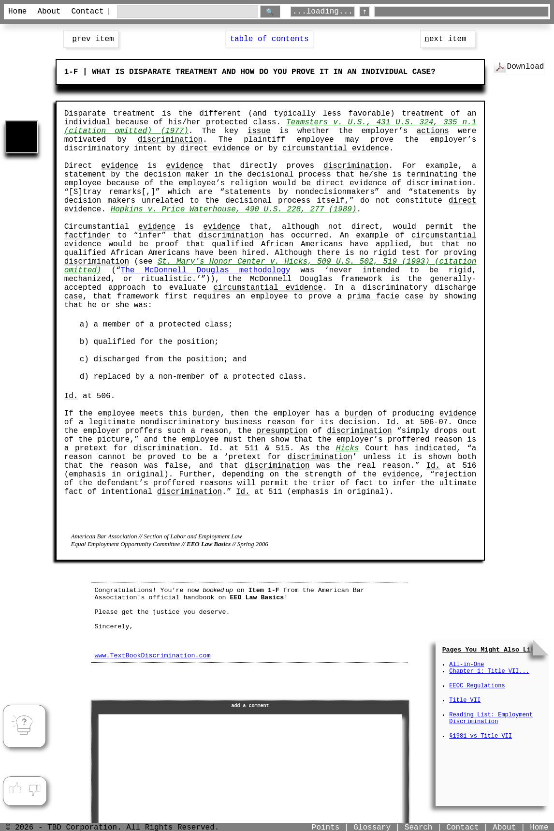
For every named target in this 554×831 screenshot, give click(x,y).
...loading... (322, 11)
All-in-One (466, 664)
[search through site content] (187, 11)
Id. (71, 396)
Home (17, 11)
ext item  (447, 39)
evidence (119, 166)
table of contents (269, 39)
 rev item (91, 39)
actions (433, 131)
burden (206, 413)
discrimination (170, 139)
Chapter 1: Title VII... (489, 671)
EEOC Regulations (477, 686)
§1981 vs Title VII (480, 736)
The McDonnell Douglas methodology (206, 270)
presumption (282, 431)
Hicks (347, 448)
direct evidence (215, 148)
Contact (86, 11)
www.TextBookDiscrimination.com (152, 655)
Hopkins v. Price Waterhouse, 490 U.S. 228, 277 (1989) (234, 209)
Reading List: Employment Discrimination (491, 718)
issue (259, 131)
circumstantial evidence (335, 148)
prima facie (373, 296)
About (48, 11)
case (73, 296)
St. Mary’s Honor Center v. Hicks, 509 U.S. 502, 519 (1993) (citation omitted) (270, 266)
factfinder (87, 235)
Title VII (465, 700)
